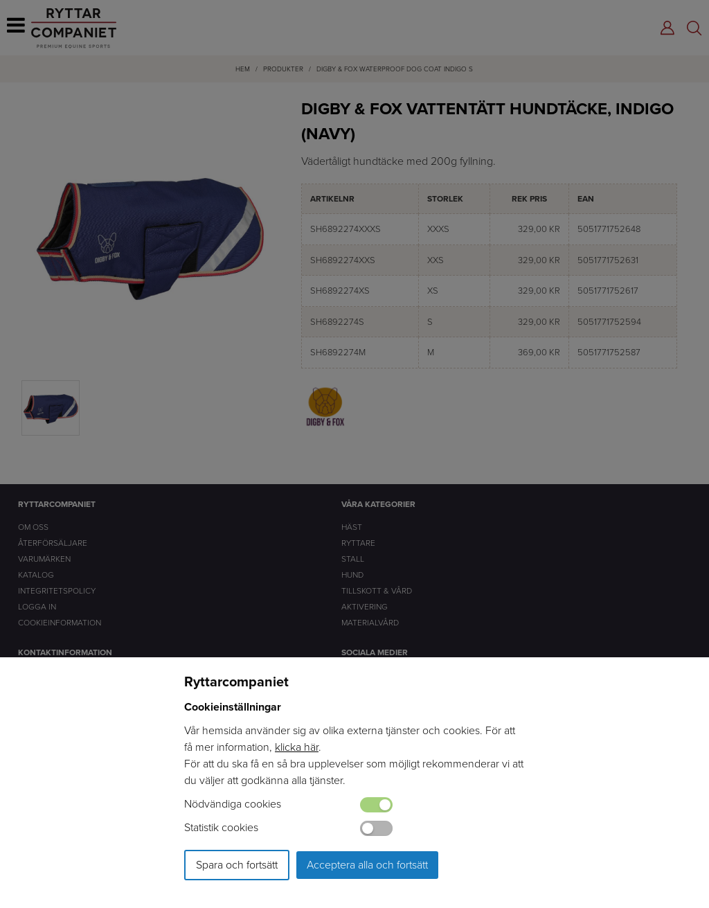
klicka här (296, 747)
